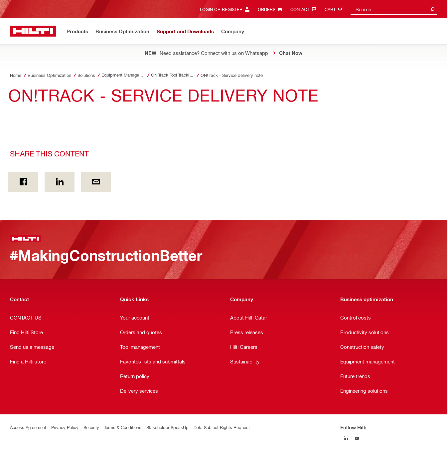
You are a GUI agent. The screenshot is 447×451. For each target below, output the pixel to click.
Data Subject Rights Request (222, 427)
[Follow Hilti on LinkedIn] (345, 438)
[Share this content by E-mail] (96, 182)
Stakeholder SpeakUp (167, 427)
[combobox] (394, 9)
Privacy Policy (64, 427)
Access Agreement (28, 427)
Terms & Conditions (122, 427)
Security (91, 427)
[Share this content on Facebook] (23, 182)
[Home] (33, 31)
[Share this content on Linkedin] (59, 182)
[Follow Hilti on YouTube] (356, 438)
